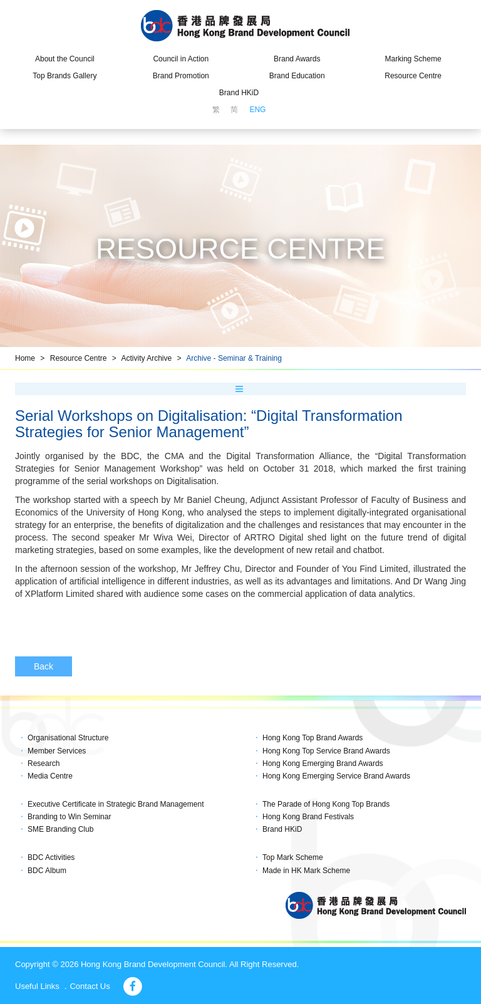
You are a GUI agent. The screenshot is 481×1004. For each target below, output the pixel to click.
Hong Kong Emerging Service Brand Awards (336, 776)
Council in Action (181, 58)
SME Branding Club (60, 829)
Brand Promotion (181, 75)
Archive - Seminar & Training (234, 358)
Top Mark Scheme (292, 857)
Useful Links (37, 986)
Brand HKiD (239, 92)
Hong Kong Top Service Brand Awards (326, 751)
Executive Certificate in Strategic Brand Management (116, 804)
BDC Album (47, 870)
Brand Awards (297, 58)
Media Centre (50, 776)
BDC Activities (51, 857)
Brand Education (297, 75)
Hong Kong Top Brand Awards (312, 737)
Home (25, 358)
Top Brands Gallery (64, 75)
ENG (257, 109)
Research (43, 763)
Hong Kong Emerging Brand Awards (322, 763)
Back (43, 666)
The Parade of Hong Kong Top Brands (326, 804)
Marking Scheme (413, 58)
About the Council (65, 58)
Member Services (57, 751)
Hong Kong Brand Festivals (308, 816)
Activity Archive (146, 358)
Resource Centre (413, 75)
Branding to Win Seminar (69, 816)
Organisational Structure (68, 737)
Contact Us (90, 986)
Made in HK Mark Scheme (306, 870)
